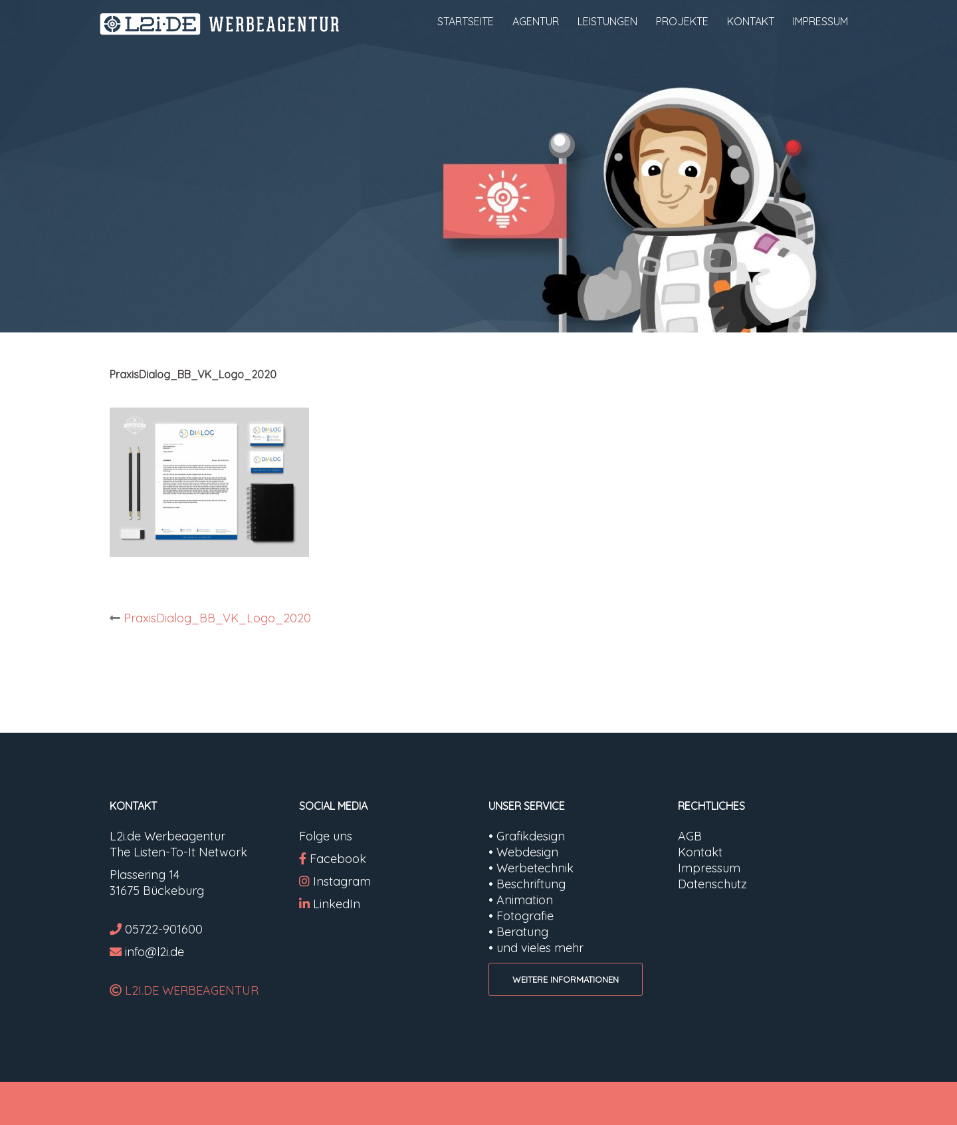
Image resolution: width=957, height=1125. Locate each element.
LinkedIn (336, 904)
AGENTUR (535, 21)
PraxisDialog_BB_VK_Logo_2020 (217, 618)
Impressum (709, 868)
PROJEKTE (682, 21)
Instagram (335, 881)
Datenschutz (712, 884)
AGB (690, 836)
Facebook (338, 858)
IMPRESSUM (820, 21)
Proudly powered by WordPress (188, 1103)
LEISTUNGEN (607, 21)
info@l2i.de (154, 951)
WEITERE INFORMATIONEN (565, 979)
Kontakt (700, 852)
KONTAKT (750, 21)
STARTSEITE (465, 21)
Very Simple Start (377, 1103)
